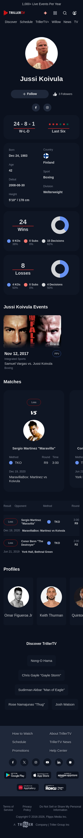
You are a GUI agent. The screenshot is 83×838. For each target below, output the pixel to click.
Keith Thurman (51, 615)
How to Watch (22, 733)
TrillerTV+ (42, 22)
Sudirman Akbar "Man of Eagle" (41, 690)
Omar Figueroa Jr (18, 615)
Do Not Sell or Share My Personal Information (60, 808)
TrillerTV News (60, 742)
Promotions (20, 750)
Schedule (26, 22)
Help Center (58, 750)
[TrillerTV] (14, 13)
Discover (11, 22)
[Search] (65, 13)
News (67, 22)
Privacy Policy (27, 808)
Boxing (48, 177)
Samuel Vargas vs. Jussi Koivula (28, 363)
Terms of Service (8, 808)
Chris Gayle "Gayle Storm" (41, 675)
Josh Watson (64, 704)
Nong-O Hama (41, 660)
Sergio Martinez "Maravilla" (33, 448)
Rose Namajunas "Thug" (26, 704)
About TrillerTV (60, 733)
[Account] (74, 13)
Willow (56, 22)
